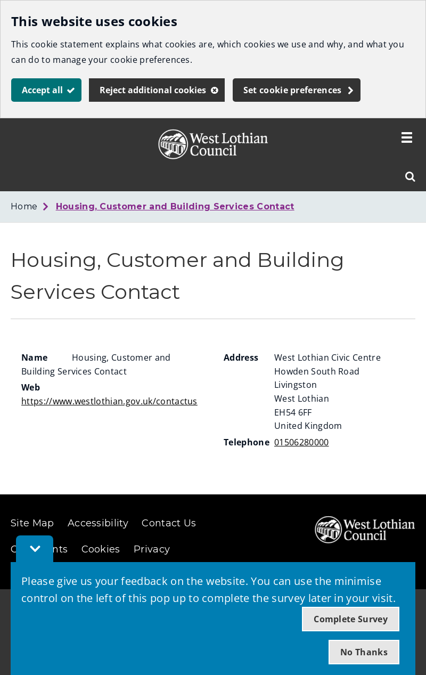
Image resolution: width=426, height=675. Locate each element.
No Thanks (364, 652)
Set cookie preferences (292, 90)
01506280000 (301, 442)
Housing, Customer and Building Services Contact (175, 206)
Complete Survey (351, 619)
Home (24, 206)
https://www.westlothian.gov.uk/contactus (109, 401)
